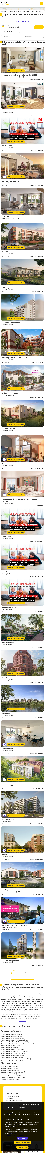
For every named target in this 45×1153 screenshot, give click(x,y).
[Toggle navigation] (41, 4)
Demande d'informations (16, 71)
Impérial (5, 855)
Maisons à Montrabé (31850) (10, 1080)
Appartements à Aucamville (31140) (12, 1038)
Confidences (6, 216)
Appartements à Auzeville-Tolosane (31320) (15, 1042)
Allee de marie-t (8, 643)
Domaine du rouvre (9, 607)
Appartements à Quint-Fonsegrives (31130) (14, 1040)
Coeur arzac (6, 537)
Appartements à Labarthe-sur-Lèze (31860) (15, 1051)
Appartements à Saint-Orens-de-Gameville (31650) (17, 1044)
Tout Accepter (22, 1147)
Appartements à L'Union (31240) (11, 1046)
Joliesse (5, 252)
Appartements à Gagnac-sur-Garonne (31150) (16, 1059)
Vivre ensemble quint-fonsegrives (14, 925)
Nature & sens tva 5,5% (10, 181)
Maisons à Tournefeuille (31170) (11, 1076)
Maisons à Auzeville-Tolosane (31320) (13, 1072)
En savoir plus (22, 1138)
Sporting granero (8, 890)
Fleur (3, 287)
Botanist (5, 678)
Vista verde (6, 713)
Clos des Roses (7, 749)
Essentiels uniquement (22, 1143)
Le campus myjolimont (10, 961)
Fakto (4, 110)
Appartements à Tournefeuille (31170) (13, 1049)
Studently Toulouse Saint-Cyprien (14, 358)
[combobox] (22, 32)
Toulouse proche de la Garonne (13, 464)
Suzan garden (7, 146)
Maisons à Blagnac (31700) (9, 1068)
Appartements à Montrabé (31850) (12, 1057)
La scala (5, 572)
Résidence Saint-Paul (10, 393)
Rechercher (39, 27)
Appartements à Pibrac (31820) (11, 1047)
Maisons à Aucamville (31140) (10, 1070)
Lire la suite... (22, 1021)
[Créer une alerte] (22, 21)
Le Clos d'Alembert (9, 429)
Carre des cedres (8, 819)
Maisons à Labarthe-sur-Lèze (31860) (13, 1078)
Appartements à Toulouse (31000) (12, 1034)
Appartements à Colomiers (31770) (12, 1061)
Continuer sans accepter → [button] (32, 1104)
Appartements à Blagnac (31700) (11, 1036)
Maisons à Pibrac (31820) (9, 1074)
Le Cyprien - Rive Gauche (11, 323)
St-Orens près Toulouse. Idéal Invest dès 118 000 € (20, 75)
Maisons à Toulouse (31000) (10, 1066)
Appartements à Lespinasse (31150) (12, 1055)
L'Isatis (4, 784)
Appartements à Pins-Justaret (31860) (13, 1053)
